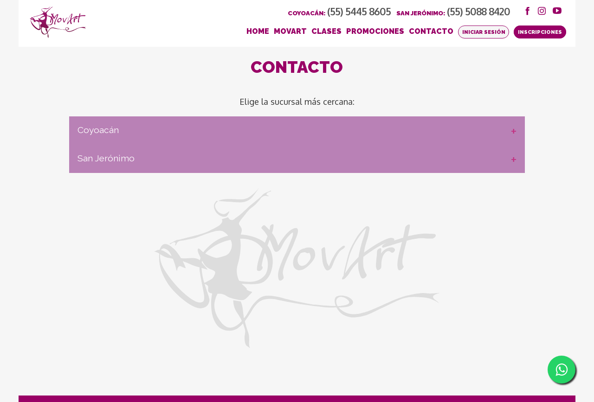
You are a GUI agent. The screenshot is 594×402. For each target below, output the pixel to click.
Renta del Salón (99, 382)
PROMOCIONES (375, 31)
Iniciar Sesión (483, 32)
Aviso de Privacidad (136, 375)
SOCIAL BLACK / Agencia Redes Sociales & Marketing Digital (497, 374)
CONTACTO (431, 31)
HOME (257, 31)
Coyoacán (167, 143)
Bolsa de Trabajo (53, 382)
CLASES (326, 31)
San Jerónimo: (453, 13)
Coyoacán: (339, 13)
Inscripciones (540, 32)
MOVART (290, 31)
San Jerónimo (175, 171)
